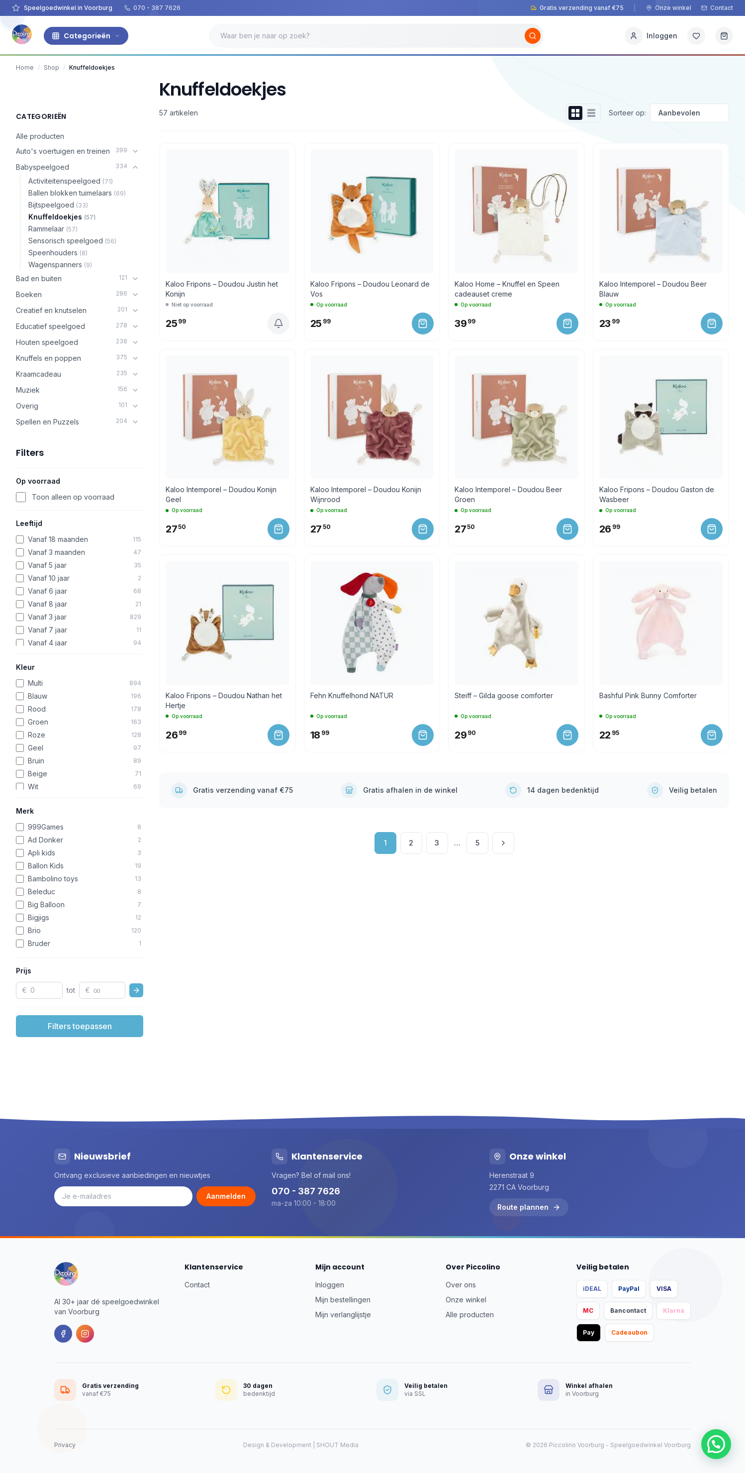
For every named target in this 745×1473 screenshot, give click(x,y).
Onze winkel (668, 7)
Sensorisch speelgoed (72, 240)
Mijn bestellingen (343, 1299)
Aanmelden (226, 1196)
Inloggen (329, 1284)
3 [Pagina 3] (437, 843)
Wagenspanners (60, 264)
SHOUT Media (337, 1445)
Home (25, 67)
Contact (717, 7)
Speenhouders (58, 252)
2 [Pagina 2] (411, 843)
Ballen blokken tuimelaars (77, 193)
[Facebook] (63, 1334)
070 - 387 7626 (152, 7)
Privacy (65, 1445)
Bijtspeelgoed (58, 205)
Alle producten (40, 136)
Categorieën (86, 36)
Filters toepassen (80, 1026)
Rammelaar (53, 228)
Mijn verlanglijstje (343, 1314)
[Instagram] (85, 1334)
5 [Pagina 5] (477, 843)
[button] (716, 1444)
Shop (51, 67)
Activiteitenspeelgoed (70, 181)
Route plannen (528, 1207)
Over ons (461, 1284)
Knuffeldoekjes (62, 216)
